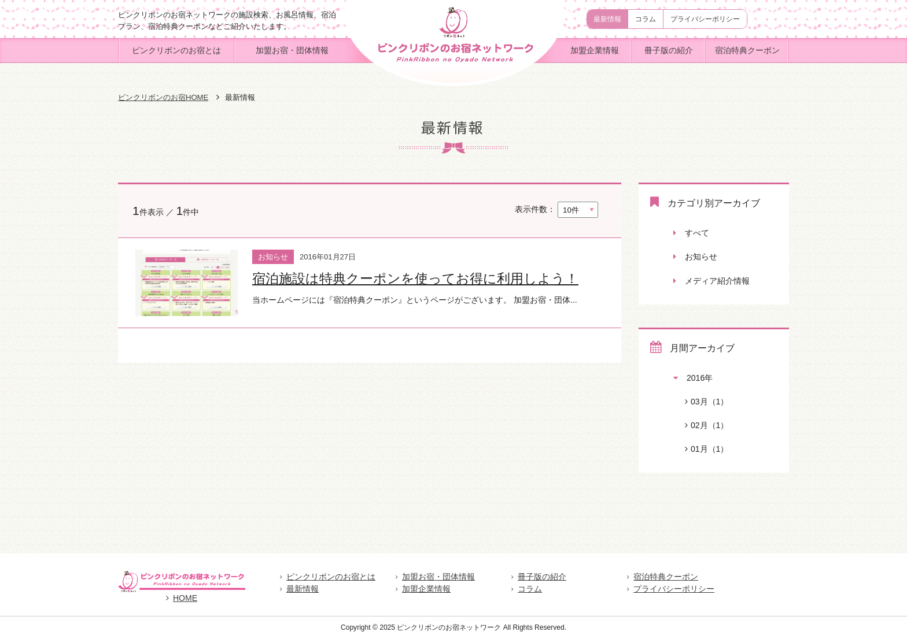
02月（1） (700, 425)
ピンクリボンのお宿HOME (163, 97)
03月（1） (700, 401)
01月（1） (700, 449)
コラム (645, 19)
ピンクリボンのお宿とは (176, 50)
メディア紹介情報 (711, 280)
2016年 (693, 377)
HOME (181, 598)
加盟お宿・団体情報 (292, 50)
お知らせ (695, 256)
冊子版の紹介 (668, 50)
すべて (691, 232)
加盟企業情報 (594, 50)
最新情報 (607, 19)
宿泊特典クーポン (747, 50)
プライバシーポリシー (705, 19)
